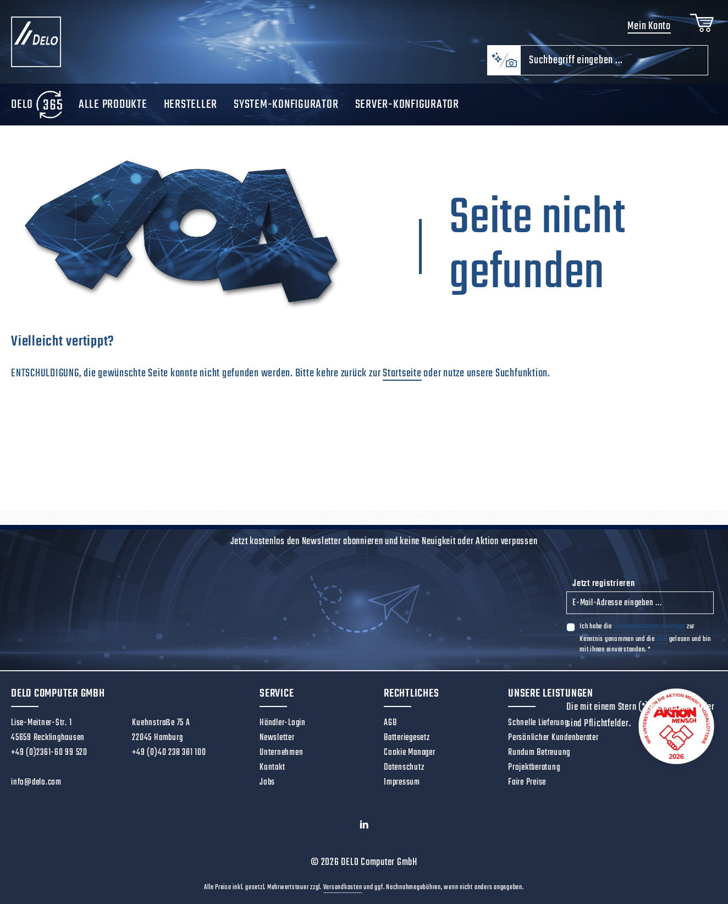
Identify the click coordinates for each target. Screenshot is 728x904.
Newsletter (277, 738)
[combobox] (614, 60)
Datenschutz (404, 767)
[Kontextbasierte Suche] (503, 60)
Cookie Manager (409, 753)
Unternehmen (281, 753)
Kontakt (272, 767)
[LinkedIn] (364, 827)
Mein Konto (649, 26)
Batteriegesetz (407, 738)
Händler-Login (283, 723)
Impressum (402, 782)
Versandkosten (342, 887)
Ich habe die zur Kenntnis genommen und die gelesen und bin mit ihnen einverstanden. (645, 638)
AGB (662, 639)
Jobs (267, 782)
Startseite (402, 373)
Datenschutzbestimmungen (649, 626)
